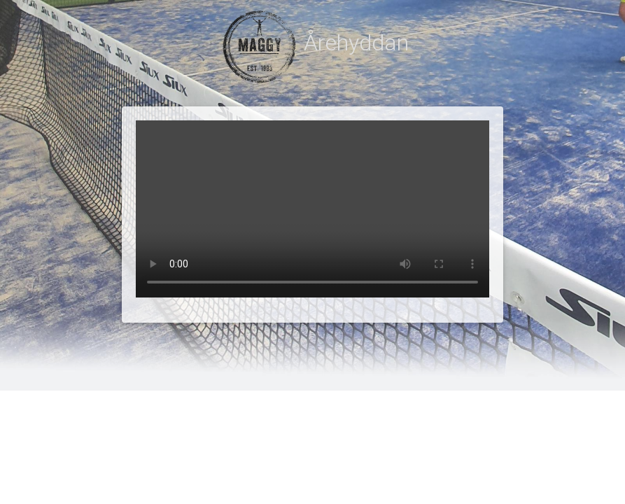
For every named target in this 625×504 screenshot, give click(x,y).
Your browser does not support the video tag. (312, 209)
